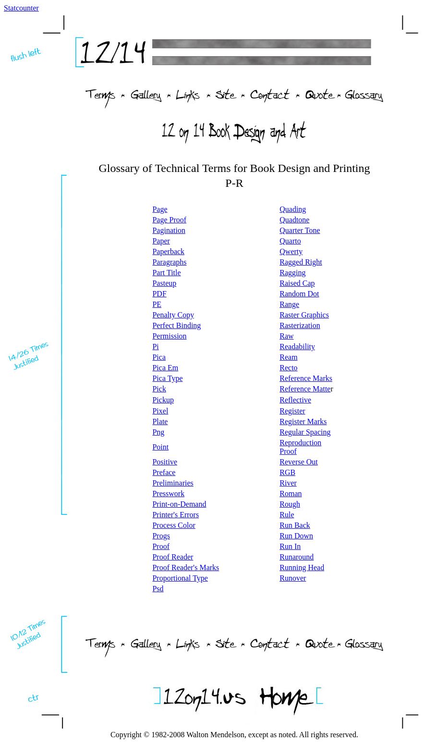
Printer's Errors (175, 515)
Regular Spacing (304, 432)
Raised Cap (297, 283)
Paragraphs (169, 262)
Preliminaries (172, 483)
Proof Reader (172, 557)
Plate (160, 421)
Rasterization (299, 325)
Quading (292, 209)
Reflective (295, 400)
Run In (290, 546)
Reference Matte (304, 389)
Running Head (301, 567)
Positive (164, 462)
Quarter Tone (299, 230)
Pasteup (164, 283)
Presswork (168, 493)
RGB (287, 472)
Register (292, 411)
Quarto (290, 241)
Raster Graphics (304, 315)
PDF (159, 294)
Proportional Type (179, 578)
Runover (292, 578)
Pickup (162, 400)
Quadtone (294, 220)
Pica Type (167, 378)
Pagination (168, 230)
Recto (288, 368)
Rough (289, 504)
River (288, 483)
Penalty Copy (173, 315)
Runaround (296, 557)
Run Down (296, 536)
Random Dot (299, 294)
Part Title (166, 272)
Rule (286, 515)
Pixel (160, 411)
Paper (161, 241)
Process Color (173, 525)
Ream (288, 357)
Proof (161, 546)
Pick (159, 389)
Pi (155, 346)
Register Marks (303, 421)
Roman (290, 493)
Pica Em (165, 368)
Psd (157, 589)
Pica (159, 357)
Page (159, 209)
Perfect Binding (176, 325)
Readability (297, 346)
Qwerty (291, 251)
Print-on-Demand (179, 504)
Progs (161, 536)
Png (158, 432)
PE (156, 304)
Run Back (294, 525)
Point (160, 447)
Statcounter (21, 8)
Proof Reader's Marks (185, 567)
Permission (169, 336)
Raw (286, 336)
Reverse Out (298, 462)
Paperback (168, 251)
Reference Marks (305, 378)
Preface (163, 472)
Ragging (292, 272)
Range (289, 304)
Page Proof (169, 220)
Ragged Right (300, 262)
